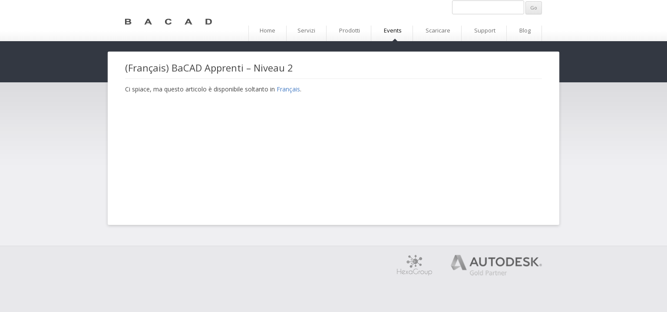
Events (393, 30)
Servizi (306, 30)
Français (288, 89)
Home (267, 30)
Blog (525, 30)
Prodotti (349, 30)
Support (484, 30)
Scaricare (438, 30)
